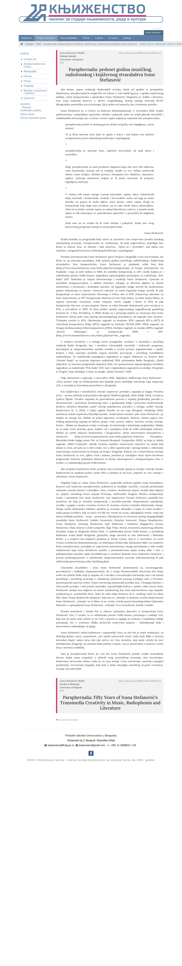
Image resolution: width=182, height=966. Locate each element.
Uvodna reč (30, 59)
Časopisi (29, 44)
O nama (112, 38)
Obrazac (26, 107)
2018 (38, 44)
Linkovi (99, 38)
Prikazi (27, 81)
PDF (62, 62)
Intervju (28, 76)
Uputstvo (25, 104)
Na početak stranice (67, 719)
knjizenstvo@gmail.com (90, 745)
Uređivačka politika (30, 110)
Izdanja (127, 38)
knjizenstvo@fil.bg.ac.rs (59, 745)
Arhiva (86, 38)
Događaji (28, 85)
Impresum (29, 98)
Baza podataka (69, 38)
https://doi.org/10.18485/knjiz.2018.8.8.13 (140, 52)
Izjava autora (27, 114)
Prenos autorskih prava (33, 118)
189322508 (159, 44)
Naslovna (26, 38)
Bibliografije (30, 71)
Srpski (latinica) (152, 32)
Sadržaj (24, 53)
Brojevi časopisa (46, 38)
